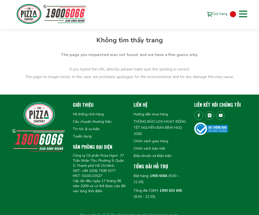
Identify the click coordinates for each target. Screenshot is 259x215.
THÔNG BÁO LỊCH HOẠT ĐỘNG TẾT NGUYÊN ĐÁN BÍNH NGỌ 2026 (160, 127)
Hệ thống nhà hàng (88, 114)
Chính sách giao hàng (151, 141)
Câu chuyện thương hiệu (92, 121)
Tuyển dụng (82, 136)
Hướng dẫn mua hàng (151, 114)
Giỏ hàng (220, 13)
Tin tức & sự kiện (86, 129)
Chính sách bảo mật (149, 148)
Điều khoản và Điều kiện (152, 155)
